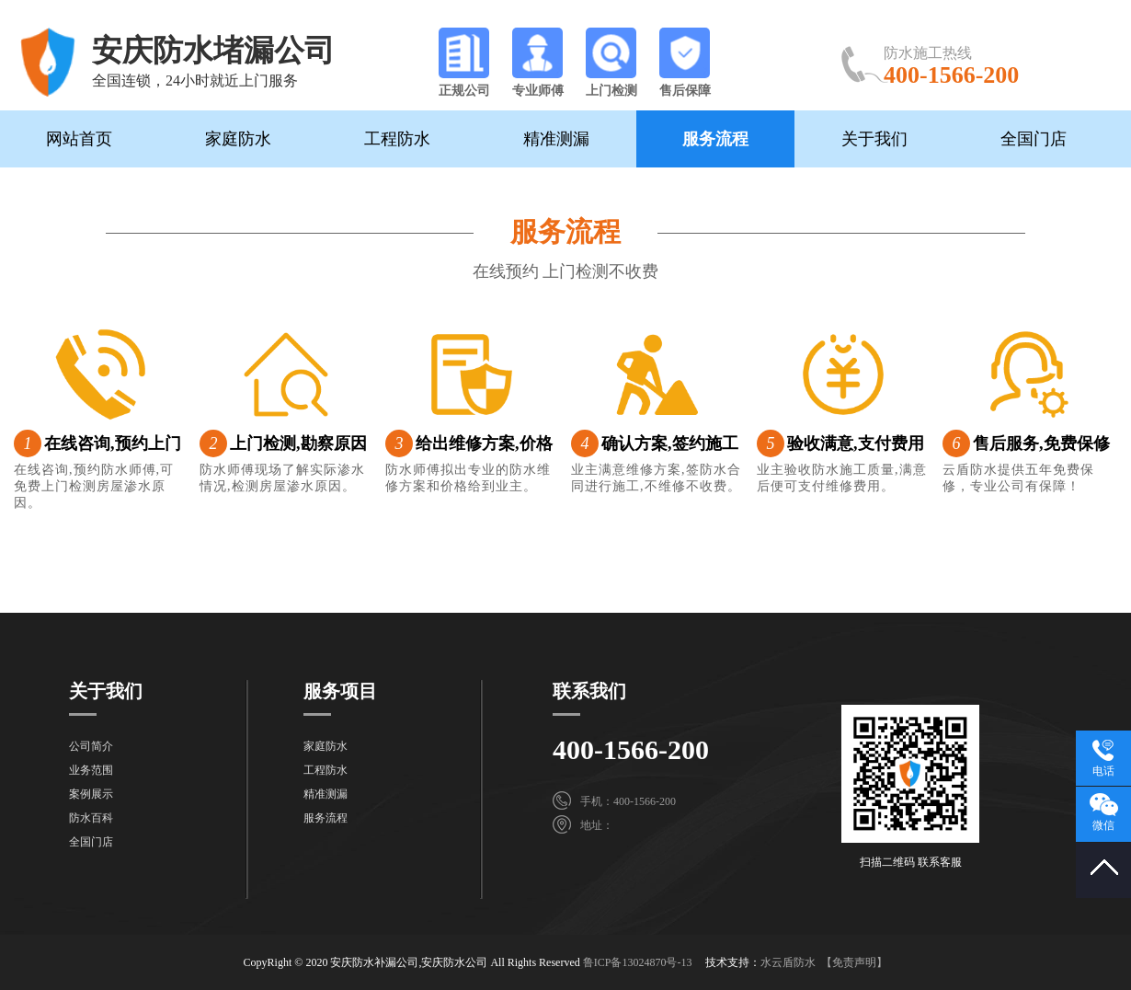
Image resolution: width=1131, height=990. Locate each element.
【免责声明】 (854, 962)
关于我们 (874, 139)
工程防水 (397, 139)
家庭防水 (238, 139)
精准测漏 (556, 139)
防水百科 (91, 818)
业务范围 (91, 770)
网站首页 (79, 139)
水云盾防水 (788, 962)
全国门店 (1033, 139)
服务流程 (715, 139)
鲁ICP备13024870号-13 (637, 962)
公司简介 (91, 746)
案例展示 (91, 794)
